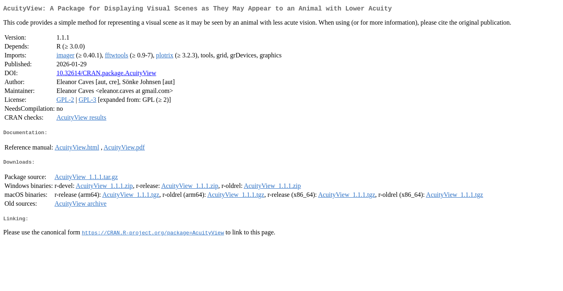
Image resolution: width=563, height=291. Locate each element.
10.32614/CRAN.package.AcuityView (106, 74)
